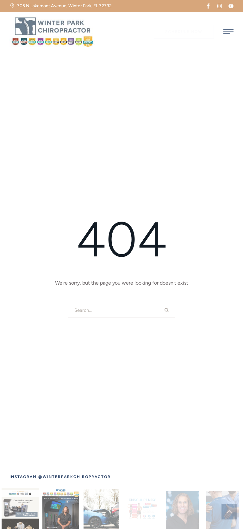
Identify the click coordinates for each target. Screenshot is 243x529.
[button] (208, 6)
